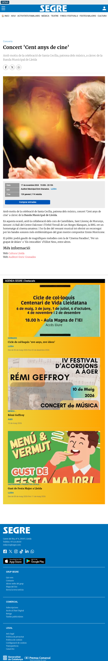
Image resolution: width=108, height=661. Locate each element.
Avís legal (10, 634)
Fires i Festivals (69, 16)
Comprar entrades (27, 202)
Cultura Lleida (16, 253)
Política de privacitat (15, 637)
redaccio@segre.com (12, 545)
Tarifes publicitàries (14, 616)
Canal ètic (10, 649)
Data (8, 185)
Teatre (54, 16)
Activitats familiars (28, 16)
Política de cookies (14, 640)
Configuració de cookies (16, 643)
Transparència (12, 646)
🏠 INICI (5, 16)
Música (45, 16)
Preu (8, 194)
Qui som (9, 577)
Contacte (10, 580)
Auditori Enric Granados (22, 256)
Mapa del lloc (11, 587)
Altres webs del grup (14, 583)
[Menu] (3, 8)
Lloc (8, 190)
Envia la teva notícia (14, 590)
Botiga (9, 613)
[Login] (103, 8)
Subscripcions (12, 607)
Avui (13, 16)
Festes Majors (88, 16)
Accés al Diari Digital (15, 610)
